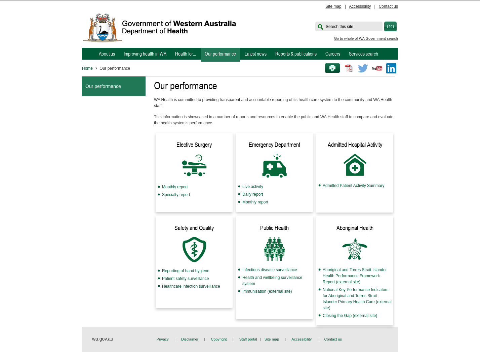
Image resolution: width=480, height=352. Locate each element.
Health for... (185, 54)
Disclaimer (189, 339)
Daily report (252, 194)
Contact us (388, 6)
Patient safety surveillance (185, 278)
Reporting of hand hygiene (185, 270)
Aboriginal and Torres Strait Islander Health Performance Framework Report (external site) (355, 275)
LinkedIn (391, 68)
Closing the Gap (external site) (350, 315)
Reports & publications (296, 54)
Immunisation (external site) (267, 291)
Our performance (220, 54)
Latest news (256, 54)
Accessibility (360, 6)
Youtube (377, 68)
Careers (332, 54)
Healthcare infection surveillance (191, 286)
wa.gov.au (102, 339)
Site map (333, 6)
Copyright (219, 339)
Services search (363, 54)
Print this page (330, 68)
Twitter (363, 68)
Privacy (163, 339)
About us (107, 54)
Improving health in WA (145, 54)
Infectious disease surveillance (269, 269)
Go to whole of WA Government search (366, 38)
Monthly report (175, 187)
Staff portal (248, 339)
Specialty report (176, 194)
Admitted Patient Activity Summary (353, 185)
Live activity (252, 186)
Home (87, 68)
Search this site (339, 26)
